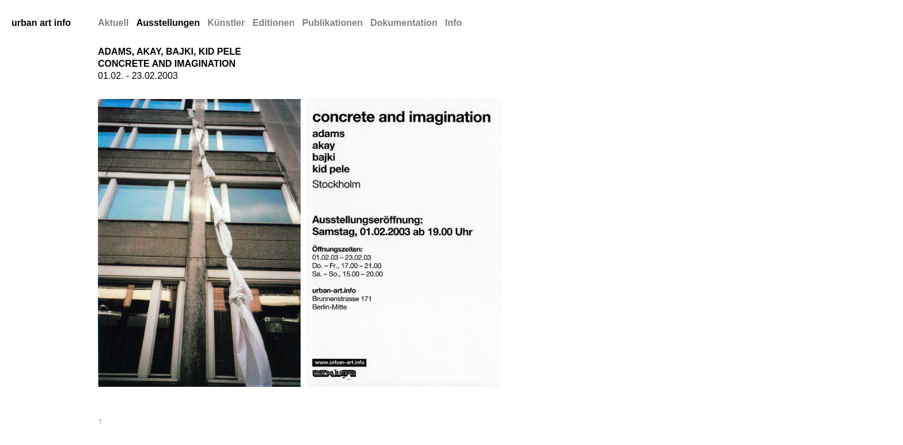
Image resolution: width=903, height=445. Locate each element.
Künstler (226, 23)
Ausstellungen (168, 23)
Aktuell (113, 23)
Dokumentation (403, 23)
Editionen (274, 23)
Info (453, 23)
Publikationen (332, 23)
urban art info (41, 23)
